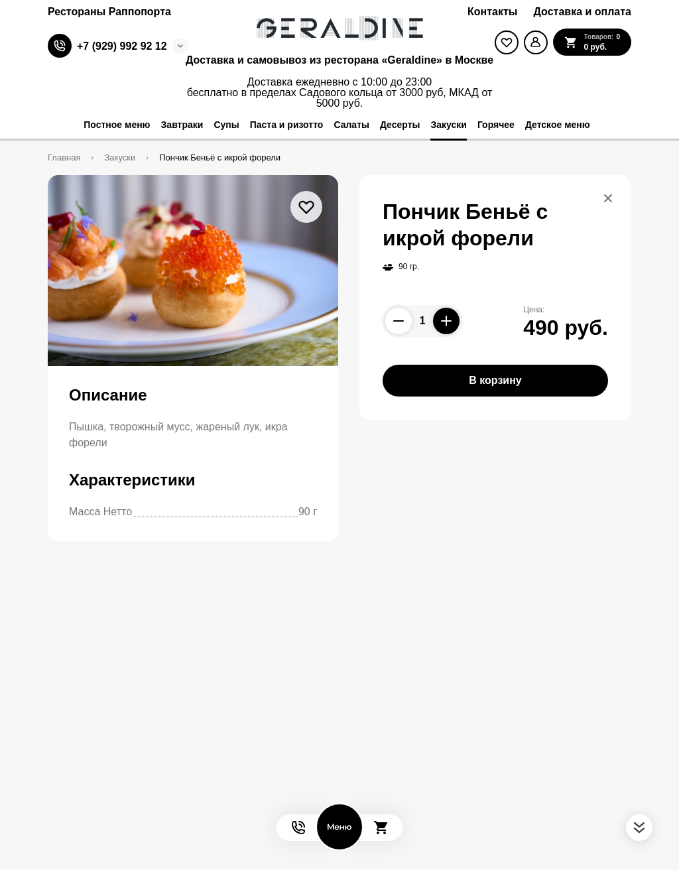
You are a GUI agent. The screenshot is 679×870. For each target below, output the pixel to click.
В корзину (495, 380)
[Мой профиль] (536, 42)
